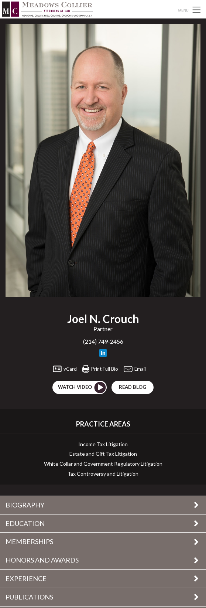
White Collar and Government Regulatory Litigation (103, 464)
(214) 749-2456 (103, 341)
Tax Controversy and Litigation (103, 474)
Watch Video (82, 387)
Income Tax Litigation (103, 444)
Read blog (132, 387)
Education (25, 523)
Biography (25, 505)
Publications (29, 597)
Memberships (29, 541)
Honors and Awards (42, 560)
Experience (26, 578)
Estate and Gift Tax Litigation (103, 454)
